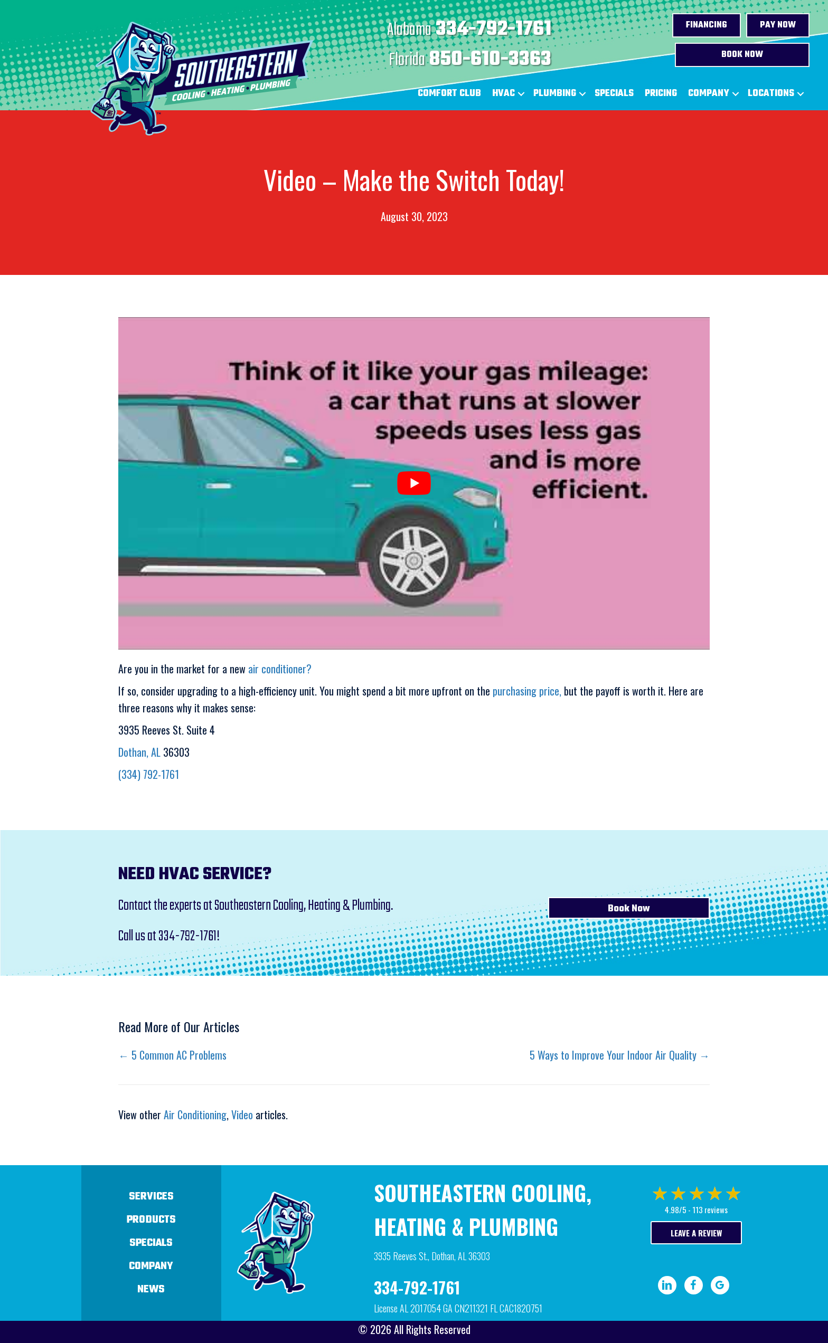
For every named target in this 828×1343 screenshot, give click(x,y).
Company (708, 93)
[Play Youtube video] (414, 483)
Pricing (661, 93)
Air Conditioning (195, 1114)
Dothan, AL (139, 752)
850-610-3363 (490, 59)
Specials (614, 93)
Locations (771, 93)
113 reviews (710, 1209)
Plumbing (554, 93)
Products (151, 1220)
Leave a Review (696, 1233)
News (151, 1289)
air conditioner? (280, 669)
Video (242, 1114)
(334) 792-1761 (148, 774)
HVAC (503, 93)
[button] (521, 94)
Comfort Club (449, 93)
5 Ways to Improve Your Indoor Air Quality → (620, 1055)
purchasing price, (527, 691)
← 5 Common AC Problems (172, 1055)
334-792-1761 (493, 29)
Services (151, 1196)
